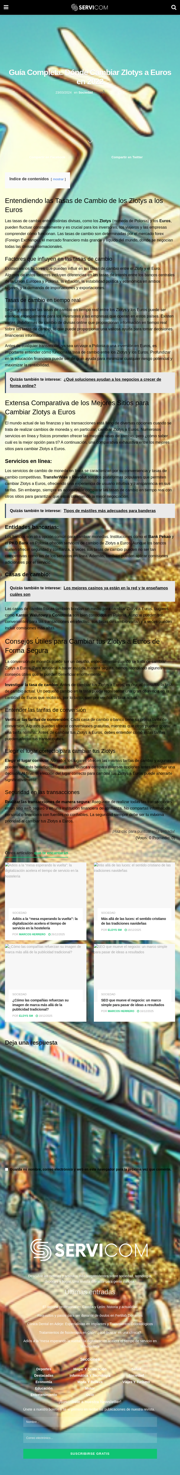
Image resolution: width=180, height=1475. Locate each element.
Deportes (43, 1371)
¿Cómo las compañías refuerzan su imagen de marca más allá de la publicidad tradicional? (40, 1006)
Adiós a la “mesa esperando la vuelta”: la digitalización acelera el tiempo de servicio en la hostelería (44, 924)
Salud (136, 1371)
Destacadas (43, 1378)
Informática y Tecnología (90, 1378)
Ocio (90, 1397)
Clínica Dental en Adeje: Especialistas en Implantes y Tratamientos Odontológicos (90, 1326)
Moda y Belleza (90, 1384)
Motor (90, 1391)
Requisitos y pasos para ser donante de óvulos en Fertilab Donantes (90, 1318)
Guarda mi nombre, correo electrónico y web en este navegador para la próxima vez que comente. (90, 1171)
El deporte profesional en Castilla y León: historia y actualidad (90, 1309)
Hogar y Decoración (90, 1371)
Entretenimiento (44, 1397)
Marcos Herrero (32, 935)
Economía (43, 1384)
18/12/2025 (133, 931)
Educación (43, 1391)
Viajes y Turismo (136, 1384)
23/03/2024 (63, 92)
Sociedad (85, 92)
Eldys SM (115, 931)
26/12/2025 (56, 935)
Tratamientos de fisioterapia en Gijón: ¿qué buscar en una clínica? (90, 1335)
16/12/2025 (145, 1012)
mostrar (58, 180)
